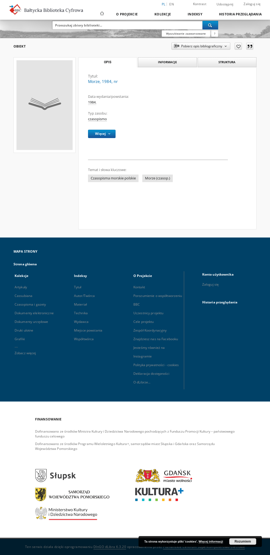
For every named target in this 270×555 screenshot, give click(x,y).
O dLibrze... (141, 382)
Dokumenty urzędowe (31, 321)
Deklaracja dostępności (151, 373)
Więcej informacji (211, 541)
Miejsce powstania (88, 330)
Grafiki (20, 339)
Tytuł (78, 287)
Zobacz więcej (25, 353)
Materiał (80, 304)
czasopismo (97, 119)
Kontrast (199, 4)
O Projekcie (127, 14)
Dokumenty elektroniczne (34, 313)
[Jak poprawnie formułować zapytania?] (214, 33)
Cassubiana (23, 295)
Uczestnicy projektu (148, 313)
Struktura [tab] (226, 62)
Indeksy (195, 14)
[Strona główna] (102, 14)
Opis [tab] (107, 62)
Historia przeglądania (240, 14)
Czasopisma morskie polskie (113, 178)
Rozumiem (243, 541)
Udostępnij (225, 4)
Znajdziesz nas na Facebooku (155, 339)
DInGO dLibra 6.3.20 (109, 546)
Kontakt (139, 287)
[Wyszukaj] (210, 25)
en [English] (171, 4)
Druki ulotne (24, 330)
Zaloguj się (252, 4)
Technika (81, 313)
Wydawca (81, 321)
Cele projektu (143, 321)
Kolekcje (162, 14)
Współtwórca (84, 339)
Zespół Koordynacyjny (150, 330)
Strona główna (25, 264)
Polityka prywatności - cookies (156, 365)
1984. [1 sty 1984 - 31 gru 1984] (92, 102)
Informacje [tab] (167, 62)
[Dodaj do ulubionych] (238, 46)
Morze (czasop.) (157, 178)
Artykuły (21, 287)
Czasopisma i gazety (30, 304)
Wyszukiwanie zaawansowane (186, 33)
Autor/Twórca (84, 295)
